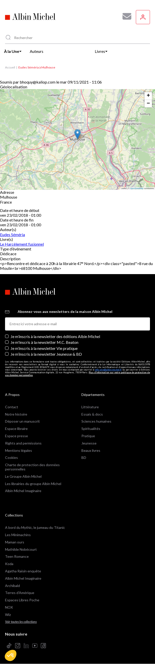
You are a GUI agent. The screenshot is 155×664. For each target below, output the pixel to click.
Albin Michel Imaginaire (23, 491)
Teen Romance (17, 556)
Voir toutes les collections (21, 622)
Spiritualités (90, 428)
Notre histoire (16, 414)
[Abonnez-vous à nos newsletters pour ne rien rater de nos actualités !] (125, 16)
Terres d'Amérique (19, 593)
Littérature (90, 407)
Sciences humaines (96, 421)
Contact (11, 407)
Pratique (88, 436)
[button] (11, 655)
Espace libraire (16, 428)
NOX (9, 607)
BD (83, 457)
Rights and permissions (23, 443)
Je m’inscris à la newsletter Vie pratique (44, 348)
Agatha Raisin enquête (23, 571)
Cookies (11, 457)
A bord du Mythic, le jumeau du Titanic (35, 527)
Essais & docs (92, 414)
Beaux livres (90, 450)
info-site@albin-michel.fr (108, 369)
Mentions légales (18, 450)
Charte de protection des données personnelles (32, 467)
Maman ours (14, 542)
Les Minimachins (18, 535)
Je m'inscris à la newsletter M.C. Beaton (44, 342)
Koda (9, 564)
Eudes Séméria (12, 234)
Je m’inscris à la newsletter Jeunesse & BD (46, 354)
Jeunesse (89, 443)
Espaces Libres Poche (22, 600)
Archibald (12, 585)
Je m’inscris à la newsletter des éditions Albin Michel (55, 336)
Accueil (10, 67)
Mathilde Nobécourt (21, 549)
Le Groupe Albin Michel (23, 476)
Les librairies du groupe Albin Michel (33, 484)
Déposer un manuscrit (22, 421)
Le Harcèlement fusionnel (22, 244)
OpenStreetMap (136, 188)
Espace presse (16, 436)
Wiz (8, 614)
